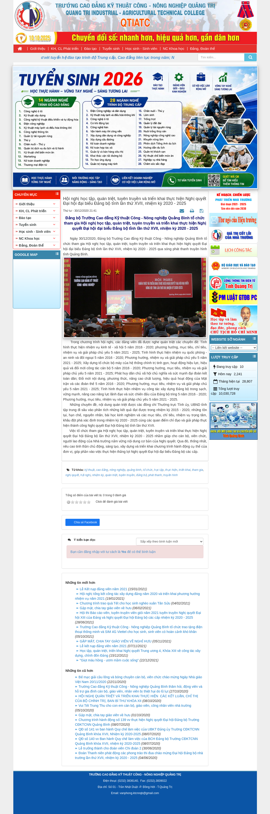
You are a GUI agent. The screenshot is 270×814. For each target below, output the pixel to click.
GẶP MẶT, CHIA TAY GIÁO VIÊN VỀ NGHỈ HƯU (115, 641)
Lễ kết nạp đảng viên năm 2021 (103, 646)
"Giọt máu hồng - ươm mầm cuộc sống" (109, 660)
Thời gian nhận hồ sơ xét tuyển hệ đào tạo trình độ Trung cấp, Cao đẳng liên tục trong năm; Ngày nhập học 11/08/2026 (114, 58)
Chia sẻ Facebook (85, 522)
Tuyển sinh (110, 49)
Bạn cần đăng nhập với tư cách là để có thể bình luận (113, 552)
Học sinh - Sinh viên (141, 49)
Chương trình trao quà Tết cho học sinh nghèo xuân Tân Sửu (125, 603)
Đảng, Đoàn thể (202, 49)
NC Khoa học (173, 49)
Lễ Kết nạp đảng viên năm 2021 (103, 589)
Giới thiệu (37, 49)
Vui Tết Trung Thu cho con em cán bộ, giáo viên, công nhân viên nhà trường (135, 705)
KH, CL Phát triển (65, 49)
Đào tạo (90, 49)
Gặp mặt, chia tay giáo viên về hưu (105, 608)
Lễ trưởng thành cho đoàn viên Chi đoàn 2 (110, 748)
